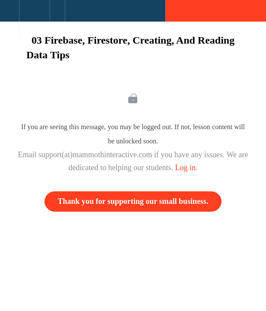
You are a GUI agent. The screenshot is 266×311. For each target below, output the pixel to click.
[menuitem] (34, 19)
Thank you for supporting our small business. (133, 201)
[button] (9, 15)
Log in (185, 167)
